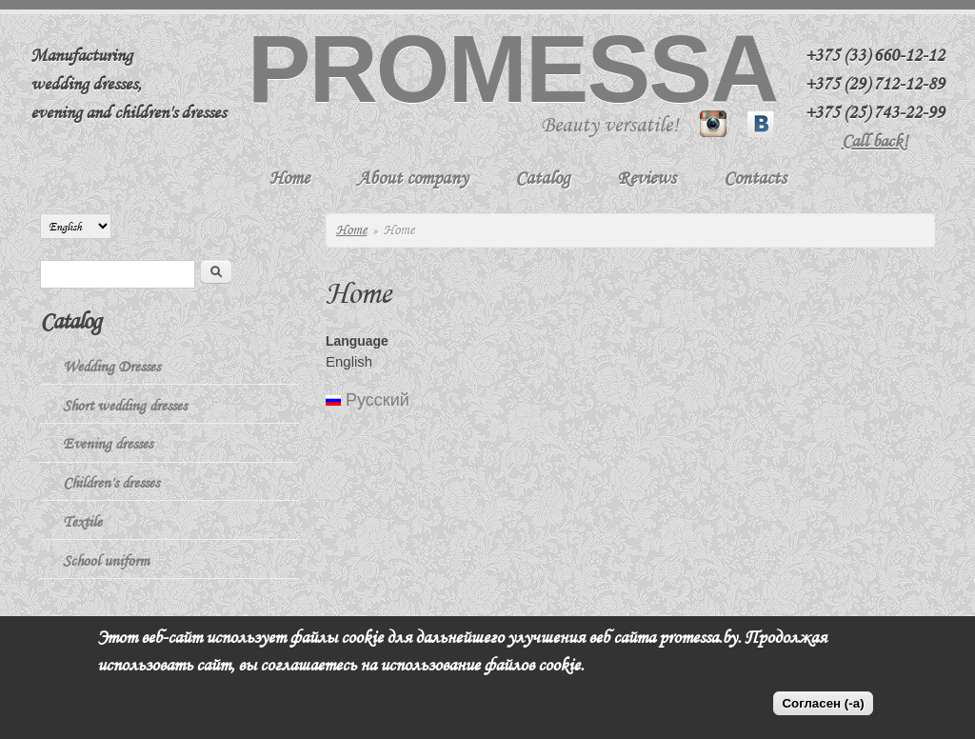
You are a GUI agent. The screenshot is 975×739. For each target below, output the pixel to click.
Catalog (542, 178)
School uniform (106, 560)
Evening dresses (107, 443)
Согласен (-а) (823, 703)
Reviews (646, 178)
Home (289, 178)
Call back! (875, 141)
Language (357, 341)
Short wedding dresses (125, 405)
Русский (367, 399)
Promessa (512, 68)
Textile (82, 521)
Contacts (755, 178)
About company (412, 178)
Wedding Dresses (111, 366)
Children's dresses (111, 482)
